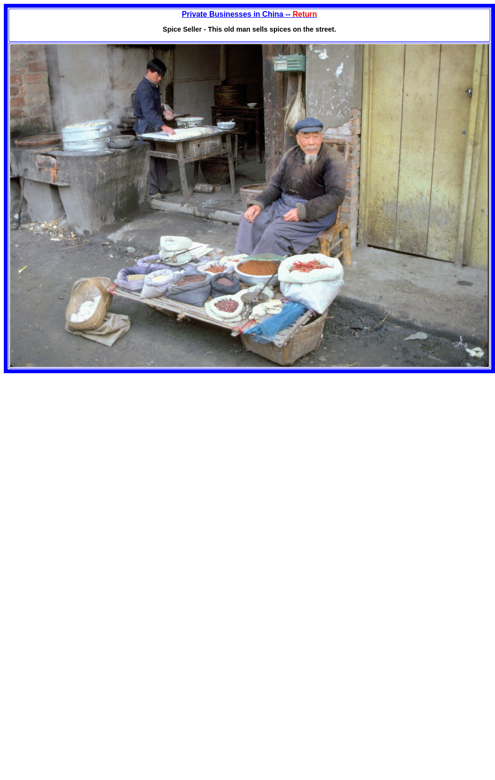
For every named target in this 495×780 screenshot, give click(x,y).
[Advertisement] (84, 440)
